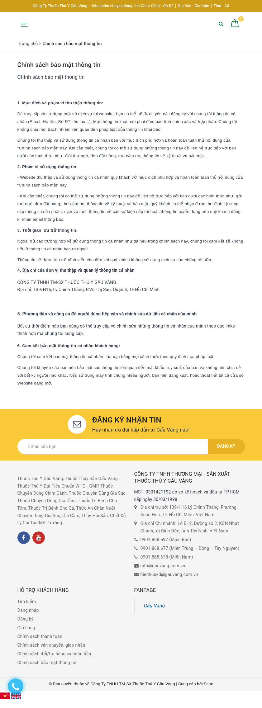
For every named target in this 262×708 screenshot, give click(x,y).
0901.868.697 (154, 539)
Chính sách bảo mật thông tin (59, 64)
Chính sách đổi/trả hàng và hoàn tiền (54, 653)
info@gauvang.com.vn (163, 565)
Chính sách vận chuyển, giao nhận (51, 645)
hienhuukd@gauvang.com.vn (169, 574)
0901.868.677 (154, 548)
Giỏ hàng (26, 627)
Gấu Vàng (154, 606)
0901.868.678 (154, 557)
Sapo (208, 684)
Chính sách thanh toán (39, 636)
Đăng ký (226, 446)
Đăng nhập (28, 610)
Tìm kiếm (26, 601)
